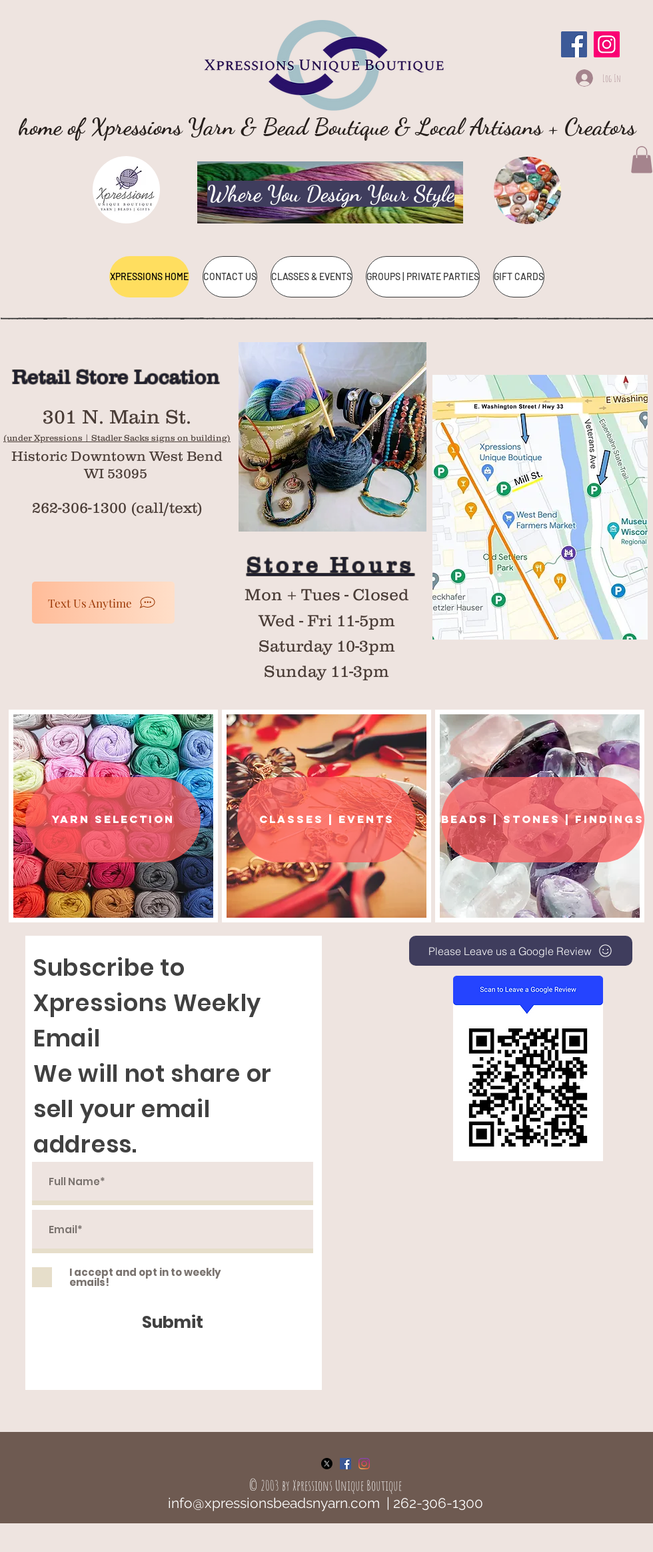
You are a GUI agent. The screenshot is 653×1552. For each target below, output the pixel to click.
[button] (641, 159)
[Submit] (172, 1322)
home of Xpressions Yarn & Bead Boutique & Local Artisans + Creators (327, 127)
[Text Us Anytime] (103, 603)
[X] (326, 1463)
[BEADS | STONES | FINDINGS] (542, 819)
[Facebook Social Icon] (345, 1463)
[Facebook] (574, 44)
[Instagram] (607, 44)
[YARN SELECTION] (113, 819)
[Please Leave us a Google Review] (520, 951)
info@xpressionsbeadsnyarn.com (274, 1503)
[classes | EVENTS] (326, 819)
